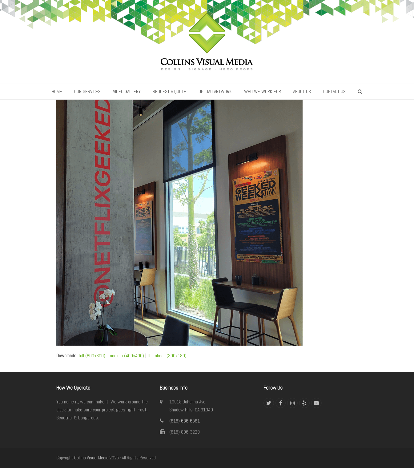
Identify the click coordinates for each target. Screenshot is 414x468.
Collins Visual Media (91, 458)
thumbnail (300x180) (167, 355)
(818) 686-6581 (184, 421)
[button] (360, 91)
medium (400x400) (126, 355)
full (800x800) (91, 355)
